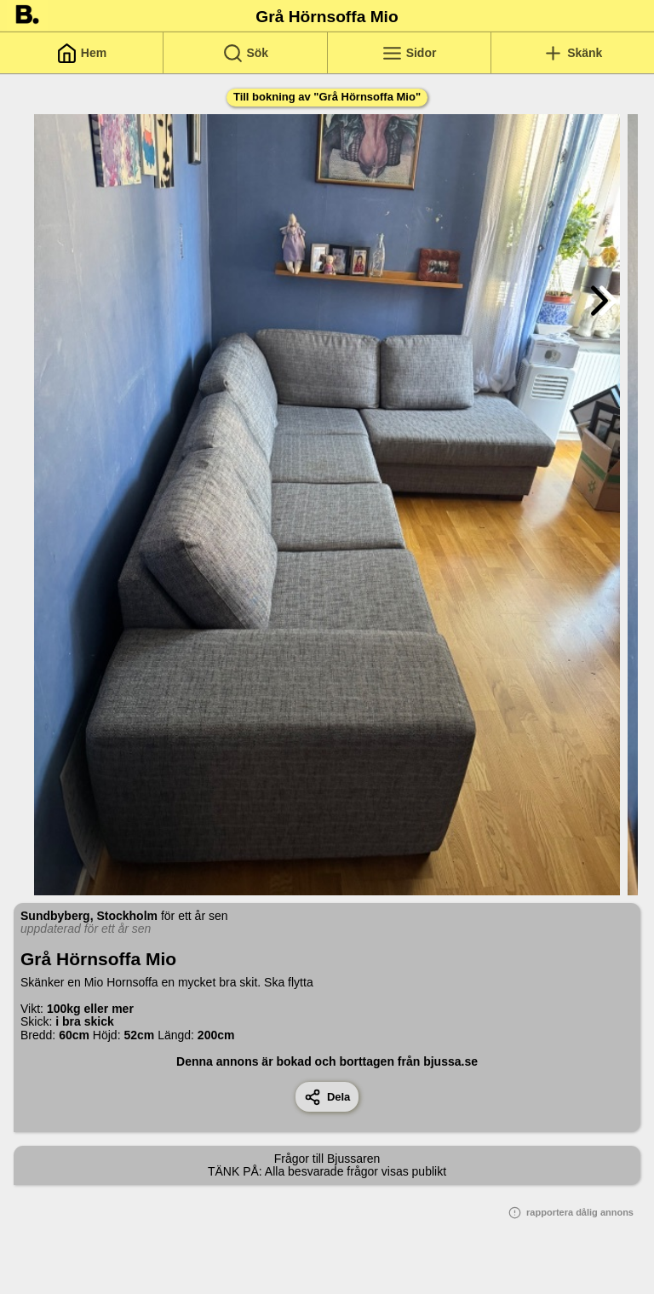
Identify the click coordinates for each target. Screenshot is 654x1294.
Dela (327, 1097)
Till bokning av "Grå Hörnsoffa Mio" (327, 96)
